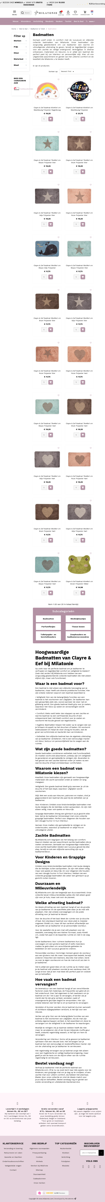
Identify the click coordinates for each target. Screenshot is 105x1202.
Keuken (59, 21)
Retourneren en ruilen (13, 1153)
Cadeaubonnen (27, 89)
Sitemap (39, 1170)
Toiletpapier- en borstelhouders (48, 635)
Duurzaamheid (39, 1174)
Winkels (39, 1161)
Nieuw (15, 21)
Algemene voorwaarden (39, 1148)
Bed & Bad (78, 21)
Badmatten (48, 619)
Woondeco (26, 21)
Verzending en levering (13, 1148)
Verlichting (38, 21)
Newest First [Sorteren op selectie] (68, 71)
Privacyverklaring (39, 1153)
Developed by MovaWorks (64, 1199)
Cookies (39, 1157)
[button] (68, 12)
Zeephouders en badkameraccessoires (78, 635)
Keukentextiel (65, 1148)
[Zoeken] (26, 12)
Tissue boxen (78, 626)
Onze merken (39, 1183)
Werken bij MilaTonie (39, 1166)
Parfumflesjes (48, 626)
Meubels (49, 21)
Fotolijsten (65, 1161)
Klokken (65, 1153)
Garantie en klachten (13, 1157)
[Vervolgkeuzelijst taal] (92, 13)
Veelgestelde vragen (13, 1166)
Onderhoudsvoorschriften (13, 1161)
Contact (13, 1170)
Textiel (68, 21)
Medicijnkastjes (78, 619)
